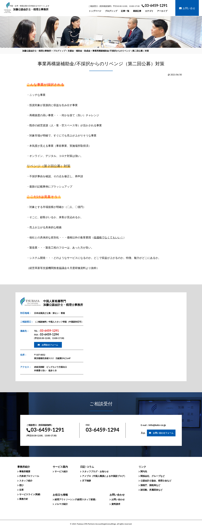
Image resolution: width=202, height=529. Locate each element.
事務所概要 (24, 471)
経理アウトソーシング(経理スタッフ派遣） (76, 499)
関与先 (143, 471)
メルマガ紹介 (61, 504)
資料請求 (115, 504)
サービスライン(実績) (29, 494)
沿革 (21, 489)
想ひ (21, 485)
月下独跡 (86, 480)
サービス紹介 (61, 471)
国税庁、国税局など (150, 485)
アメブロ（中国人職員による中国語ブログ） (104, 476)
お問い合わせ (118, 499)
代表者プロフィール (29, 476)
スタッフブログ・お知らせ (95, 471)
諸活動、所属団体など (151, 489)
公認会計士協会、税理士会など (155, 480)
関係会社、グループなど (152, 476)
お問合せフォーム (50, 345)
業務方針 (23, 499)
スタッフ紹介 (26, 480)
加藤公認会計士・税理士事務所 (30, 8)
